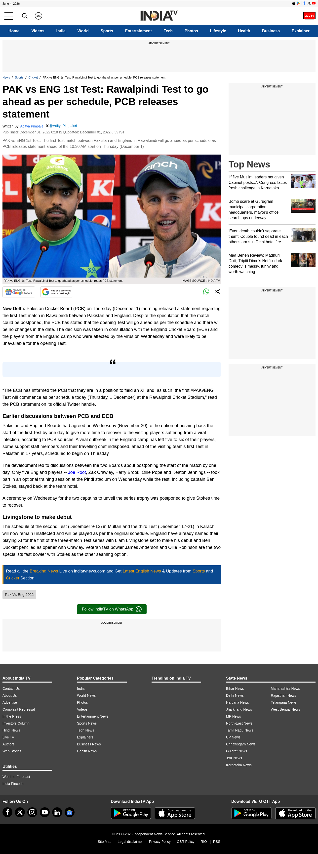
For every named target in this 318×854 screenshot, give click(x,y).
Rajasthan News (283, 695)
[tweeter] (20, 812)
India (61, 31)
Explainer (301, 31)
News (6, 77)
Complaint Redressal (18, 709)
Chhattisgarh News (240, 744)
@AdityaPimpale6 (63, 126)
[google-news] (70, 812)
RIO (204, 842)
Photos (191, 31)
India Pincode (13, 784)
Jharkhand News (239, 709)
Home (13, 31)
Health (244, 31)
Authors (8, 744)
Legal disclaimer (130, 842)
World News (86, 695)
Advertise (9, 702)
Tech (168, 31)
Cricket (33, 77)
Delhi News (235, 695)
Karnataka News (239, 765)
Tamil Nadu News (239, 730)
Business (271, 31)
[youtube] (45, 812)
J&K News (234, 758)
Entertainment (138, 31)
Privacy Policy (160, 842)
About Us (9, 695)
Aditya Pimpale (31, 126)
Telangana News (284, 702)
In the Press (11, 716)
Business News (89, 744)
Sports (107, 31)
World (83, 31)
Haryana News (237, 702)
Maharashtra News (285, 689)
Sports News (87, 723)
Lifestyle (218, 31)
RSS (216, 842)
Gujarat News (236, 751)
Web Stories (11, 751)
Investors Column (16, 723)
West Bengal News (285, 709)
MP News (233, 716)
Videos (37, 31)
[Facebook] (7, 812)
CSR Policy (186, 842)
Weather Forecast (16, 777)
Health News (87, 751)
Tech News (85, 730)
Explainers (85, 737)
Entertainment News (92, 716)
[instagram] (32, 812)
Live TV (8, 737)
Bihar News (235, 689)
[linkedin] (57, 812)
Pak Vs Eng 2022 (19, 594)
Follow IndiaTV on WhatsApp (112, 609)
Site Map (104, 842)
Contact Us (11, 689)
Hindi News (11, 730)
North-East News (239, 723)
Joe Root (77, 472)
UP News (233, 737)
